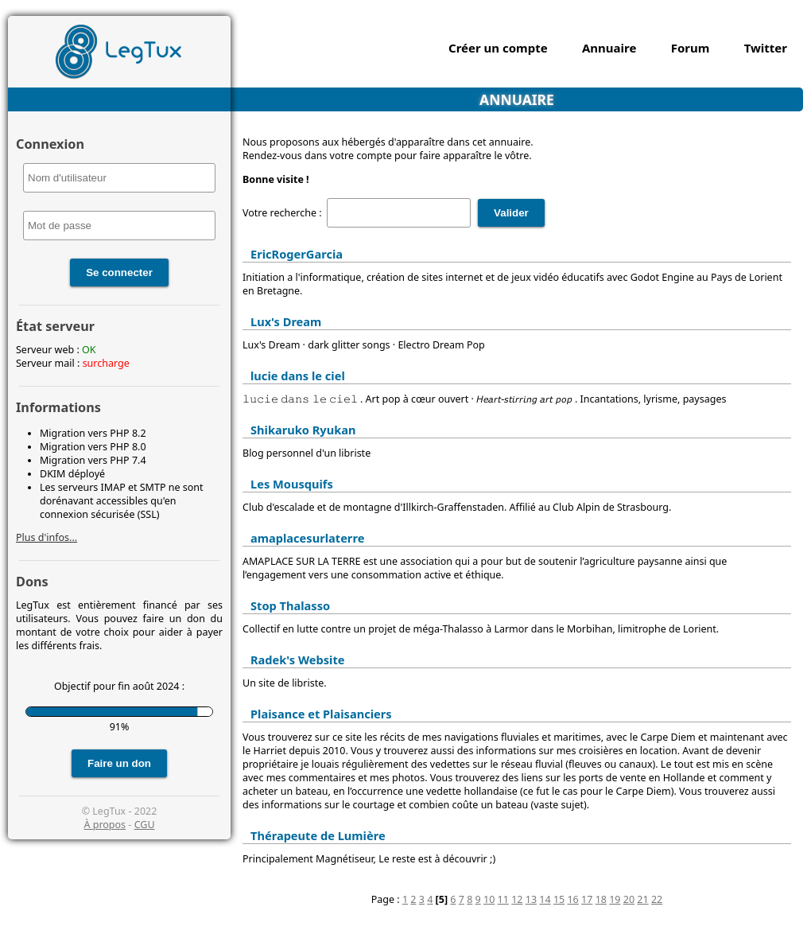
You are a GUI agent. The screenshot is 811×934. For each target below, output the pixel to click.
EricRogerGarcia (296, 254)
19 (614, 899)
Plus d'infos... (46, 537)
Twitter (765, 48)
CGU (144, 824)
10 (489, 899)
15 (559, 899)
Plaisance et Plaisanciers (321, 714)
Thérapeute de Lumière (318, 835)
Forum (690, 48)
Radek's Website (297, 659)
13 (531, 899)
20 (628, 899)
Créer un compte (498, 48)
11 (503, 899)
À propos (104, 824)
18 (601, 899)
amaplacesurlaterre (307, 538)
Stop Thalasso (290, 605)
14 (544, 899)
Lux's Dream (285, 321)
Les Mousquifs (291, 484)
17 (586, 899)
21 (642, 899)
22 (656, 899)
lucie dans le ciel (297, 375)
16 (572, 899)
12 (516, 899)
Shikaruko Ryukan (302, 430)
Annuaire (609, 48)
